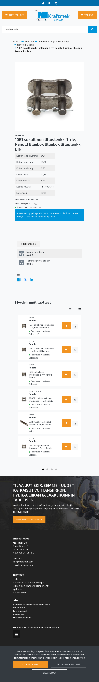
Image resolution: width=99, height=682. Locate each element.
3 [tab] (51, 469)
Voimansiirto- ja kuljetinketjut (28, 582)
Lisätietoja (49, 672)
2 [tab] (47, 469)
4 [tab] (56, 469)
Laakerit (17, 579)
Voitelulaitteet (20, 592)
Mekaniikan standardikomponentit (31, 585)
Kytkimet (17, 589)
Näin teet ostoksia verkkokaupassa (31, 604)
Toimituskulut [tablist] (28, 244)
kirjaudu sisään (41, 213)
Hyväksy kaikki (30, 664)
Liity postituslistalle (29, 519)
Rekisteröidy (23, 213)
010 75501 (18, 558)
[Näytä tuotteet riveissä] (70, 309)
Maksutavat (19, 614)
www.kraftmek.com (23, 564)
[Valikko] (87, 15)
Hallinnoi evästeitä (68, 664)
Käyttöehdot (19, 607)
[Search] (45, 29)
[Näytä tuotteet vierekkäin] (79, 309)
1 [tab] (43, 469)
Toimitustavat (20, 610)
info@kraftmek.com (23, 561)
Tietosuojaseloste (22, 617)
